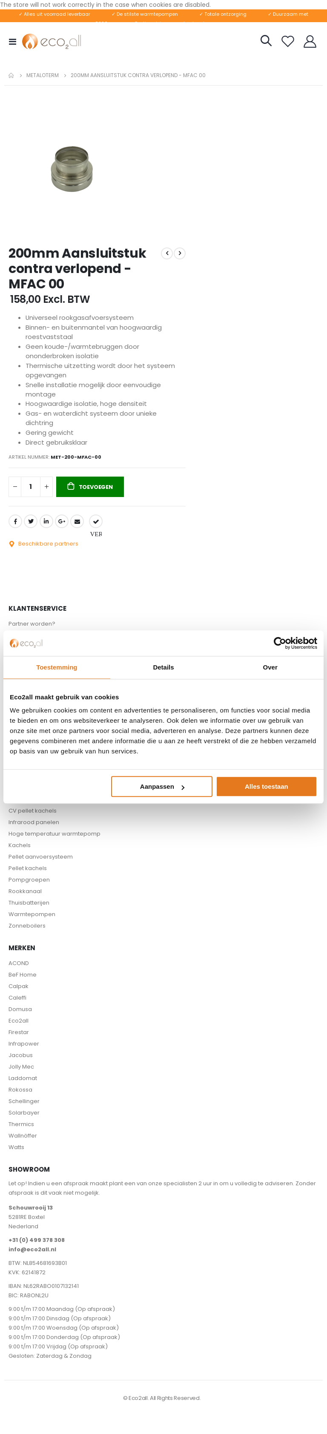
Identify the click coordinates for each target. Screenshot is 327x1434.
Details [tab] (163, 667)
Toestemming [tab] (56, 667)
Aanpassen (162, 786)
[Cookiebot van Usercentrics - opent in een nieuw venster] (280, 643)
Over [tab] (270, 667)
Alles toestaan (266, 786)
